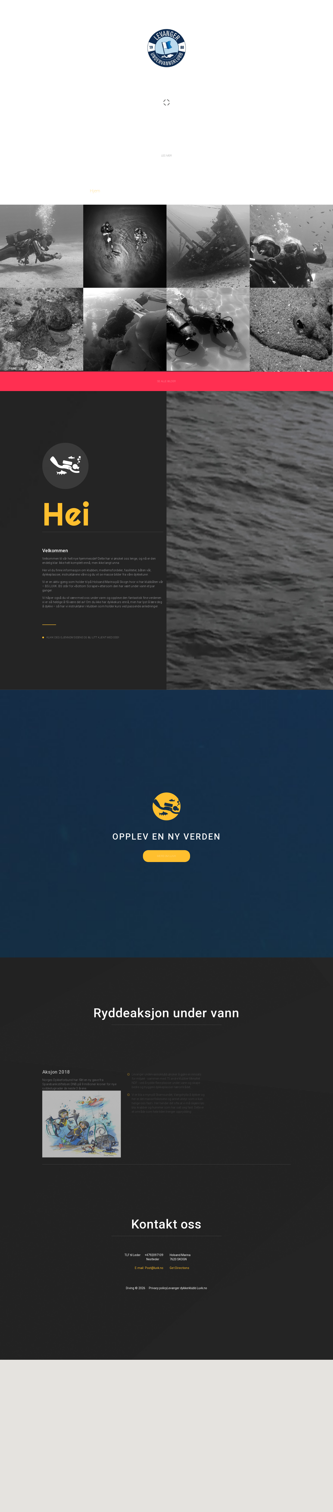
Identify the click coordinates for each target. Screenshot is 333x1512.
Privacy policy (158, 1288)
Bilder (164, 190)
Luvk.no (202, 1288)
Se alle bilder (166, 381)
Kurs (142, 190)
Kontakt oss (232, 190)
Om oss (119, 190)
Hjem (95, 190)
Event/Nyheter (195, 190)
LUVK (166, 97)
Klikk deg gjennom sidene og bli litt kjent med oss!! (83, 637)
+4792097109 (154, 1255)
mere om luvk (166, 856)
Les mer (166, 155)
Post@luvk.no (154, 1268)
